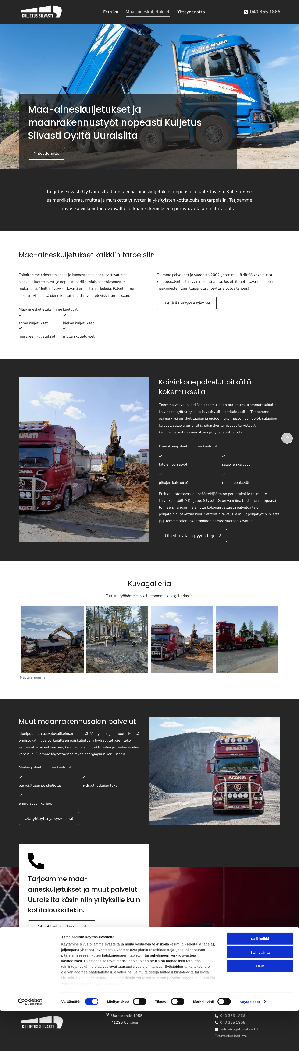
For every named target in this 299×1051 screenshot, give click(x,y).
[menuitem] (110, 12)
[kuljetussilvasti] (52, 639)
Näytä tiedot (250, 1042)
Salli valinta (260, 993)
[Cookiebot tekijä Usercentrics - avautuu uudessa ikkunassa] (30, 1041)
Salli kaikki (260, 979)
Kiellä (260, 1006)
